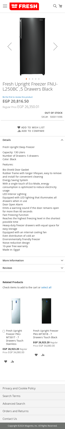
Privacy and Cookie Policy (19, 388)
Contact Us (10, 419)
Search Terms (11, 396)
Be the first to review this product (18, 97)
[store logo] (24, 6)
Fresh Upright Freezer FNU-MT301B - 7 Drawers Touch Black (45, 334)
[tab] (32, 140)
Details (7, 140)
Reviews (7, 268)
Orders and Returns (16, 411)
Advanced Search (14, 404)
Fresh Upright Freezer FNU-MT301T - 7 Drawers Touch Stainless (14, 337)
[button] (9, 46)
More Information (13, 260)
